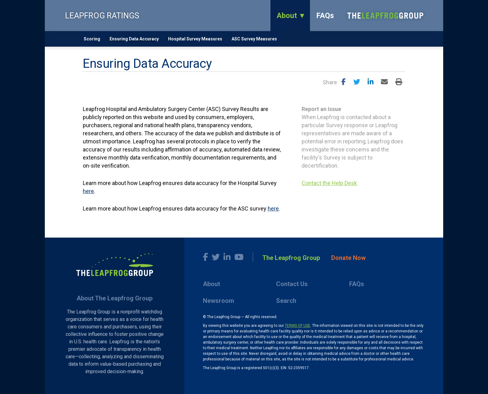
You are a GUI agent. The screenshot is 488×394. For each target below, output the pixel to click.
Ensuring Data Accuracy (134, 38)
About (287, 15)
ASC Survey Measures (254, 38)
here (88, 191)
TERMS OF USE (297, 325)
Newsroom (218, 300)
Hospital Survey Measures (195, 38)
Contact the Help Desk (329, 183)
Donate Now (348, 258)
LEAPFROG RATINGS (102, 15)
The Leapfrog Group (291, 258)
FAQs (325, 15)
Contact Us (292, 284)
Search (286, 300)
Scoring (92, 38)
